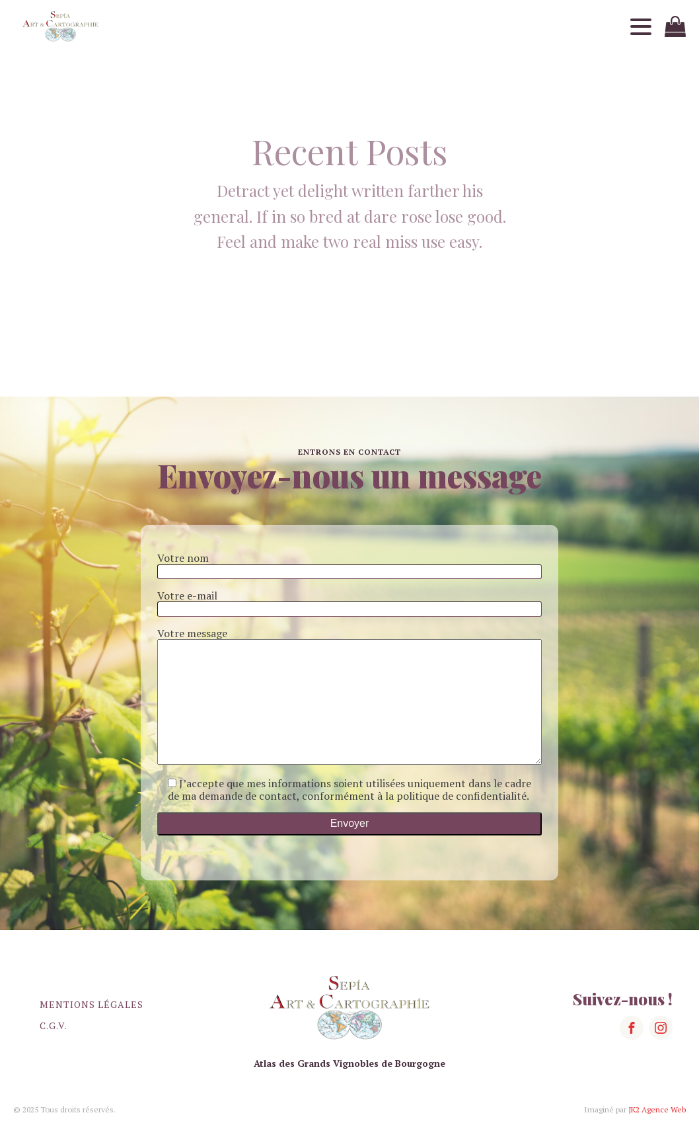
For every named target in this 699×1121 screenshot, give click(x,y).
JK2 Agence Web (657, 1109)
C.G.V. (53, 1025)
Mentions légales (91, 1004)
